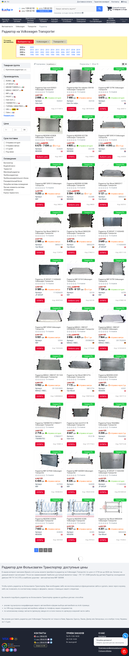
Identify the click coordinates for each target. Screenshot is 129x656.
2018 (73, 50)
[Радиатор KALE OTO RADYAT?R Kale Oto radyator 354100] (80, 76)
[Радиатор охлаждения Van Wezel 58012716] (80, 364)
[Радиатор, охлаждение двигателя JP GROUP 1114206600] (49, 269)
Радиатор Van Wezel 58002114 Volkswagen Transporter (47, 232)
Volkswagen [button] (42, 42)
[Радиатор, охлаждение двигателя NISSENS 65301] (112, 364)
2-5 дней (8, 149)
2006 (63, 52)
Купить (40, 109)
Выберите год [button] (25, 42)
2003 (47, 52)
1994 (52, 55)
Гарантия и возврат (101, 2)
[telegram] (11, 650)
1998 (73, 55)
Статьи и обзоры (105, 651)
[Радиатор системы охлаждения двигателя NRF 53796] (112, 77)
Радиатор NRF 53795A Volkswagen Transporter (48, 472)
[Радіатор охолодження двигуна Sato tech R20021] (49, 77)
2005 (57, 52)
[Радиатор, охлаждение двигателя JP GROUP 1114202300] (112, 460)
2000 (32, 52)
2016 (63, 50)
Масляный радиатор (12, 172)
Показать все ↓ (9, 116)
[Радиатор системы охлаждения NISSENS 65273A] (80, 125)
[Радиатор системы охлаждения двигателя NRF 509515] (49, 172)
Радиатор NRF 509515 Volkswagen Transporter (48, 184)
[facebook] (3, 650)
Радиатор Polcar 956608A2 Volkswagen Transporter (109, 424)
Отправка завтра (11, 146)
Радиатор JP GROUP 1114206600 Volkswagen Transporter (48, 280)
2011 (37, 50)
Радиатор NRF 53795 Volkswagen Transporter (111, 280)
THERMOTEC (12, 103)
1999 (78, 55)
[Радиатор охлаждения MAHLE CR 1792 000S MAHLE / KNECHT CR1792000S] (112, 315)
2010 (32, 50)
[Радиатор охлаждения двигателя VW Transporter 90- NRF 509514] (112, 125)
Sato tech (9, 100)
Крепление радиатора (15, 70)
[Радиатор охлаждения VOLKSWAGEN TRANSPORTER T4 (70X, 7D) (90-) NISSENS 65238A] (80, 173)
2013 (47, 50)
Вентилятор (8, 163)
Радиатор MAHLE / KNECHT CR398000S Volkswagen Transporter (80, 328)
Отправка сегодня (12, 143)
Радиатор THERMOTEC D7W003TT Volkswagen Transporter (48, 424)
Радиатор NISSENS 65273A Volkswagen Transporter (77, 136)
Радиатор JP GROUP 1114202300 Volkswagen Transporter (111, 472)
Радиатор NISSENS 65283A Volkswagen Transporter (45, 520)
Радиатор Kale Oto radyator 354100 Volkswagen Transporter (80, 88)
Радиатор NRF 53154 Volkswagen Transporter (79, 280)
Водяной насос (9, 166)
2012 (42, 50)
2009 (78, 52)
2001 (37, 52)
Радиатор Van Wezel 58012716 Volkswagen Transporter (79, 376)
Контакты (115, 2)
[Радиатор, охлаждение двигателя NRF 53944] (49, 315)
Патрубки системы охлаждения (16, 184)
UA (4, 2)
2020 (32, 47)
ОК (24, 130)
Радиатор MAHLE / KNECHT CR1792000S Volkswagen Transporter (109, 328)
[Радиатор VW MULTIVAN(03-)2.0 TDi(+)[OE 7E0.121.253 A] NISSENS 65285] (80, 508)
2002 (42, 52)
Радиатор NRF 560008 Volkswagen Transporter (80, 472)
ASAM (9, 81)
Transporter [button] (59, 42)
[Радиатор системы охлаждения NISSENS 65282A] (49, 125)
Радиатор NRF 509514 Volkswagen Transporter (112, 136)
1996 (63, 55)
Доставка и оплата (84, 2)
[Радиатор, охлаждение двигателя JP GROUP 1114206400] (112, 221)
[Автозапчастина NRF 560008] (80, 460)
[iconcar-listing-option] (125, 64)
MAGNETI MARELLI (14, 87)
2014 (52, 50)
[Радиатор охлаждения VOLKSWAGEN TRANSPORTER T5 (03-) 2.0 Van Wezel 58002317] (112, 173)
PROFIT (10, 97)
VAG (11, 109)
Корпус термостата (11, 193)
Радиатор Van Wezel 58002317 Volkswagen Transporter (110, 184)
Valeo (10, 112)
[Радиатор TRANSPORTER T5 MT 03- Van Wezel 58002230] (80, 221)
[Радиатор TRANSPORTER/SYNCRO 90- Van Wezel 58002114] (49, 221)
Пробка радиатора (11, 175)
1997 (68, 55)
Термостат (8, 169)
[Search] (99, 9)
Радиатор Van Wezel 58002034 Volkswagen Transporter (110, 520)
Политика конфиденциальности (111, 648)
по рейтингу (51, 64)
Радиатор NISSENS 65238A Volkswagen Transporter (77, 184)
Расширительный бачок (13, 181)
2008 (73, 52)
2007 (68, 52)
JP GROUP (11, 84)
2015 (57, 50)
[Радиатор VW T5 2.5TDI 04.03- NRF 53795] (112, 269)
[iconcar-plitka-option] (123, 64)
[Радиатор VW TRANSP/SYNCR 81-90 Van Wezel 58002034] (112, 507)
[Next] (50, 550)
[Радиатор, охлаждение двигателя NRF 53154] (80, 267)
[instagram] (7, 650)
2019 (78, 50)
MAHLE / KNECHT (14, 90)
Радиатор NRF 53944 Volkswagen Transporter (48, 328)
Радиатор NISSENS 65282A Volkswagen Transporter (45, 136)
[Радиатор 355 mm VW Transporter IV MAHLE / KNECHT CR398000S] (80, 316)
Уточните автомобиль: (9, 41)
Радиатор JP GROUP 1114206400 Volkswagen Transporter (111, 232)
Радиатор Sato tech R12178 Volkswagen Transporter (77, 424)
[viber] (15, 650)
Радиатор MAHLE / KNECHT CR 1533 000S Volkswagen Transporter (49, 376)
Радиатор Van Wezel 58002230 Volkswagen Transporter (79, 232)
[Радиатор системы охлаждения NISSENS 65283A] (49, 508)
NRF (8, 93)
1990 (32, 55)
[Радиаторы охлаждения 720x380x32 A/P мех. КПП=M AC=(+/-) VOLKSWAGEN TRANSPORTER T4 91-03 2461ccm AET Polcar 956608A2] (112, 412)
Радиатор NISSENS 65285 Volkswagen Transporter (76, 520)
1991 (37, 55)
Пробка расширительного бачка (16, 178)
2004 (52, 52)
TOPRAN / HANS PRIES (15, 106)
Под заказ (9, 152)
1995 (57, 55)
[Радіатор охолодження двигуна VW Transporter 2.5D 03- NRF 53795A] (49, 460)
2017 (68, 50)
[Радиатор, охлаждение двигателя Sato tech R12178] (81, 412)
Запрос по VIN (44, 11)
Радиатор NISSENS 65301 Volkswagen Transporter (108, 376)
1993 (47, 55)
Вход (124, 2)
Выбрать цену (42, 157)
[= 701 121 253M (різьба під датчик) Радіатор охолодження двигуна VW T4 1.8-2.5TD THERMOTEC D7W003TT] (49, 412)
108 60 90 (27, 8)
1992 (42, 55)
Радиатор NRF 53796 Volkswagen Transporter (111, 88)
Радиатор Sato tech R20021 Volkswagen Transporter (46, 88)
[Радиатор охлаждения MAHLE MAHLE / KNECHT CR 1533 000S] (49, 364)
